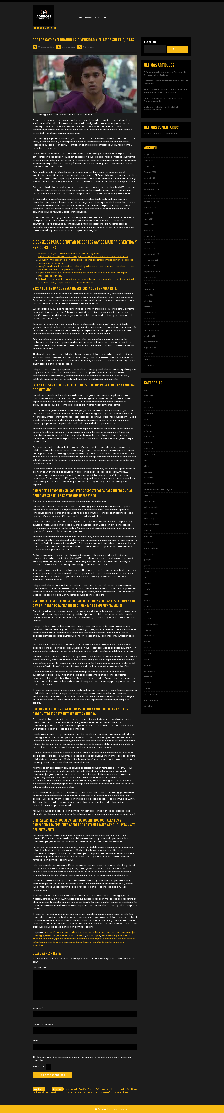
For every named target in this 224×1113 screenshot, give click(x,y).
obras (147, 641)
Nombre (38, 1008)
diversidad (50, 935)
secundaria (149, 671)
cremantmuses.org (45, 28)
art (145, 390)
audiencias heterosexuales (84, 932)
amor (60, 932)
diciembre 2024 (151, 254)
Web (35, 1040)
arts (146, 419)
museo (147, 618)
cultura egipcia (151, 507)
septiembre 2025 (152, 201)
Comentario (40, 967)
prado (147, 659)
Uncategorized (151, 694)
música (147, 630)
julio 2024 (148, 283)
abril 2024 (148, 301)
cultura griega (150, 513)
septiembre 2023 (152, 341)
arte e (147, 401)
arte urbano (149, 407)
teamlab (148, 676)
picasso (148, 653)
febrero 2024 (150, 312)
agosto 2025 (150, 207)
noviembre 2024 (152, 260)
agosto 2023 (150, 347)
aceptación (50, 932)
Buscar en (150, 41)
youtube (148, 706)
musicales (149, 635)
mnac (147, 600)
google (147, 559)
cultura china (150, 501)
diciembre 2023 (151, 324)
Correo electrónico (43, 1024)
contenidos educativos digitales (159, 489)
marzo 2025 (149, 236)
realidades (73, 941)
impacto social (103, 938)
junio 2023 (149, 359)
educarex (148, 536)
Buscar (178, 49)
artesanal (148, 413)
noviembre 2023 (151, 330)
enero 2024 (149, 318)
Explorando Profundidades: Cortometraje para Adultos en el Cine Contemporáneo (166, 91)
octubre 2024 (150, 265)
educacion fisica (152, 524)
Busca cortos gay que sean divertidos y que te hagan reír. (69, 253)
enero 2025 (149, 248)
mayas (147, 594)
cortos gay (38, 935)
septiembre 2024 (152, 271)
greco (147, 565)
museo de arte (151, 624)
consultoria (149, 483)
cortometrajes (127, 932)
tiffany (147, 688)
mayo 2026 (149, 154)
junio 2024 (149, 289)
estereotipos (93, 935)
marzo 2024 (149, 306)
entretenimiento (76, 935)
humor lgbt (70, 938)
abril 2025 (148, 230)
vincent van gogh (152, 700)
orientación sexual (57, 941)
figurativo (148, 554)
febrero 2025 (150, 242)
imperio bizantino (152, 571)
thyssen (147, 682)
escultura (148, 542)
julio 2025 (148, 213)
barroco (148, 442)
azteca (147, 425)
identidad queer (85, 938)
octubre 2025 (150, 195)
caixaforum (149, 454)
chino (146, 466)
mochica (148, 612)
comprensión (112, 932)
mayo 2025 (149, 224)
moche (147, 606)
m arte (147, 589)
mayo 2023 (149, 365)
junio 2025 (149, 219)
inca (146, 577)
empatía (62, 935)
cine (101, 932)
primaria (148, 665)
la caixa (147, 583)
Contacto (100, 17)
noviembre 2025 (151, 189)
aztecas (148, 431)
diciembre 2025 (151, 183)
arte (66, 932)
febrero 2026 (150, 172)
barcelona (149, 436)
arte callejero (150, 395)
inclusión (116, 938)
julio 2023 (148, 353)
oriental (147, 647)
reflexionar (86, 941)
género (59, 938)
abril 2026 (148, 160)
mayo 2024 (149, 295)
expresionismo (151, 548)
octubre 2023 (150, 336)
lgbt (124, 938)
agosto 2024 (150, 277)
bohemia (148, 448)
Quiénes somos (84, 17)
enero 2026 (149, 178)
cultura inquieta (151, 518)
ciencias (148, 472)
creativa (148, 495)
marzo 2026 (149, 166)
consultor (148, 477)
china (146, 460)
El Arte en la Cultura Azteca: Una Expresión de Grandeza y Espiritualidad (165, 73)
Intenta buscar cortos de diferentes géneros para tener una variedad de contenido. (83, 256)
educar (147, 530)
